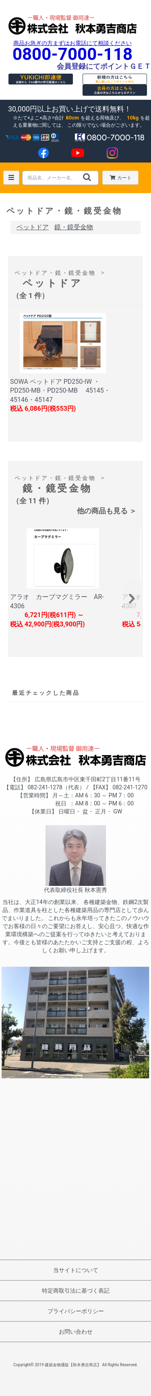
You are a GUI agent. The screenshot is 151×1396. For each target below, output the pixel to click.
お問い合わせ (76, 1331)
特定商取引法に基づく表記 (76, 1290)
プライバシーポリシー (76, 1311)
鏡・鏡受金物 (73, 227)
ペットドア (33, 227)
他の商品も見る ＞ (107, 511)
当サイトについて (75, 1270)
